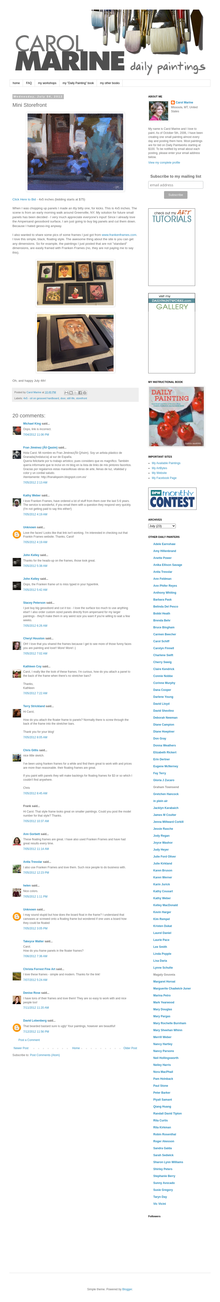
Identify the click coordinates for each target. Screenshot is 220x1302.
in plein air (160, 801)
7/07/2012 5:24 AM (35, 980)
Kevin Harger (162, 912)
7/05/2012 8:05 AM (35, 737)
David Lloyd (161, 703)
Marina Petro (162, 995)
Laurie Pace (161, 940)
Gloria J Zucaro (163, 780)
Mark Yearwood (163, 1002)
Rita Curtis (160, 1120)
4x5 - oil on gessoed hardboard (41, 398)
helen (27, 885)
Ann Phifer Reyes (165, 585)
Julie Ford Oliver (164, 856)
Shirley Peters (162, 1169)
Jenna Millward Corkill (168, 822)
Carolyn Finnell (163, 648)
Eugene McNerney (165, 766)
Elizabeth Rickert (164, 752)
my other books (110, 83)
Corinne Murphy (164, 683)
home (16, 83)
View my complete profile (164, 162)
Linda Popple (162, 953)
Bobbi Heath (161, 613)
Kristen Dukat (162, 926)
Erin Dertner (161, 759)
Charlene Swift (163, 655)
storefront (81, 398)
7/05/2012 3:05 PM (35, 928)
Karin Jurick (161, 884)
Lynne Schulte (163, 967)
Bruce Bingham (164, 627)
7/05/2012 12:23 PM (36, 872)
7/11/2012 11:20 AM (36, 1007)
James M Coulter (164, 815)
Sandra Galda (162, 1148)
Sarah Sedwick (163, 1155)
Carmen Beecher (164, 634)
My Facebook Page (164, 478)
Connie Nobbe (163, 676)
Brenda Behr (161, 620)
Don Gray (159, 738)
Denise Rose (31, 993)
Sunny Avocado (164, 1183)
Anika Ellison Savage (167, 565)
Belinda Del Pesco (165, 606)
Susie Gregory (163, 1190)
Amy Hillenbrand (164, 551)
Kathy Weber (32, 495)
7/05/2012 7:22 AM (35, 693)
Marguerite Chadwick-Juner (172, 988)
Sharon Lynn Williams (168, 1162)
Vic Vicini (159, 1203)
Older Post (130, 1048)
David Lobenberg (35, 1020)
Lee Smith (160, 947)
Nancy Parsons (163, 1051)
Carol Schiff (161, 641)
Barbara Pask (162, 599)
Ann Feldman (162, 578)
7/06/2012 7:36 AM (35, 956)
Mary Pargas (161, 1016)
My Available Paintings (166, 463)
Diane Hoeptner (164, 731)
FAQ (29, 83)
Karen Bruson (162, 870)
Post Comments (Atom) (45, 1055)
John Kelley (31, 555)
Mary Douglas (162, 1009)
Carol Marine (184, 102)
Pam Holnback (163, 1078)
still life (71, 398)
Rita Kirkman (162, 1127)
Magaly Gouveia (164, 974)
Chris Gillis (30, 750)
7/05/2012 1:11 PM (35, 896)
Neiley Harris (162, 1065)
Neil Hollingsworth (165, 1058)
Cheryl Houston (33, 638)
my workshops (47, 83)
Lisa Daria (160, 960)
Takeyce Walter (33, 941)
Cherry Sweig (162, 662)
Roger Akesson (163, 1141)
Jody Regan (161, 835)
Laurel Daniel (162, 933)
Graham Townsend (166, 787)
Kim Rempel (161, 919)
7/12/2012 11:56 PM (36, 1031)
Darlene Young (163, 697)
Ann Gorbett (31, 834)
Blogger (127, 1289)
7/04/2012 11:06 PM (36, 434)
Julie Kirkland (162, 863)
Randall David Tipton (167, 1113)
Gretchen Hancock (166, 794)
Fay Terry (159, 773)
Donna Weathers (164, 745)
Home (76, 1048)
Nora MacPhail (163, 1072)
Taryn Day (160, 1197)
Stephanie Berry (164, 1176)
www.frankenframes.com (119, 235)
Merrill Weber (162, 1037)
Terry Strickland (34, 706)
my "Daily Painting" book (78, 83)
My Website (159, 473)
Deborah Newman (165, 717)
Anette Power (162, 558)
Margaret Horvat (164, 981)
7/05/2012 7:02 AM (35, 653)
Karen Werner (162, 877)
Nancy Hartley (162, 1044)
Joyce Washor (163, 842)
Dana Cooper (162, 690)
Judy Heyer (161, 849)
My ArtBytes (159, 468)
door (63, 398)
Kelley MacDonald (165, 905)
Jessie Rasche (163, 828)
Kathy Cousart (163, 891)
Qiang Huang (162, 1106)
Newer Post (21, 1048)
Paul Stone (160, 1085)
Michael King (32, 423)
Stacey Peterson (34, 602)
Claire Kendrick (163, 669)
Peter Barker (161, 1092)
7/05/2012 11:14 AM (36, 849)
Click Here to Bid (24, 199)
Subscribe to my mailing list (175, 176)
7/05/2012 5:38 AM (35, 566)
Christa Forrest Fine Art (39, 969)
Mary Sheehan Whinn (167, 1030)
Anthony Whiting (164, 592)
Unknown (29, 527)
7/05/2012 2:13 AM (35, 482)
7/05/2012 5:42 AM (35, 589)
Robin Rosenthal (164, 1134)
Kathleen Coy (32, 666)
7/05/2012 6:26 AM (35, 625)
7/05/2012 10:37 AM (36, 821)
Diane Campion (163, 724)
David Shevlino (163, 710)
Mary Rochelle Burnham (169, 1023)
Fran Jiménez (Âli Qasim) (40, 447)
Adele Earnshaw (164, 544)
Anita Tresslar (32, 862)
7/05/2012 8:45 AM (35, 793)
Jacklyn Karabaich (165, 808)
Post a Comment (29, 1040)
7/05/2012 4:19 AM (35, 514)
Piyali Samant (162, 1099)
